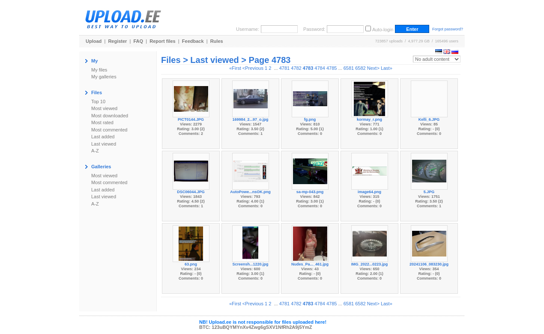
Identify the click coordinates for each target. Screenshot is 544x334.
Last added (102, 136)
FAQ (138, 41)
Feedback (193, 41)
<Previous (252, 68)
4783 (308, 68)
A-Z (95, 150)
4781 (284, 68)
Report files (162, 41)
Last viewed (103, 143)
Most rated (102, 122)
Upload (94, 41)
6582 (360, 68)
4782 (296, 68)
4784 (319, 68)
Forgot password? (447, 29)
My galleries (104, 76)
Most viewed (104, 108)
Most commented (109, 129)
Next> (373, 68)
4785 (331, 68)
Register (117, 41)
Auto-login (383, 29)
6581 (349, 68)
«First (235, 68)
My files (99, 69)
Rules (216, 41)
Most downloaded (109, 115)
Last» (386, 68)
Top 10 (98, 101)
